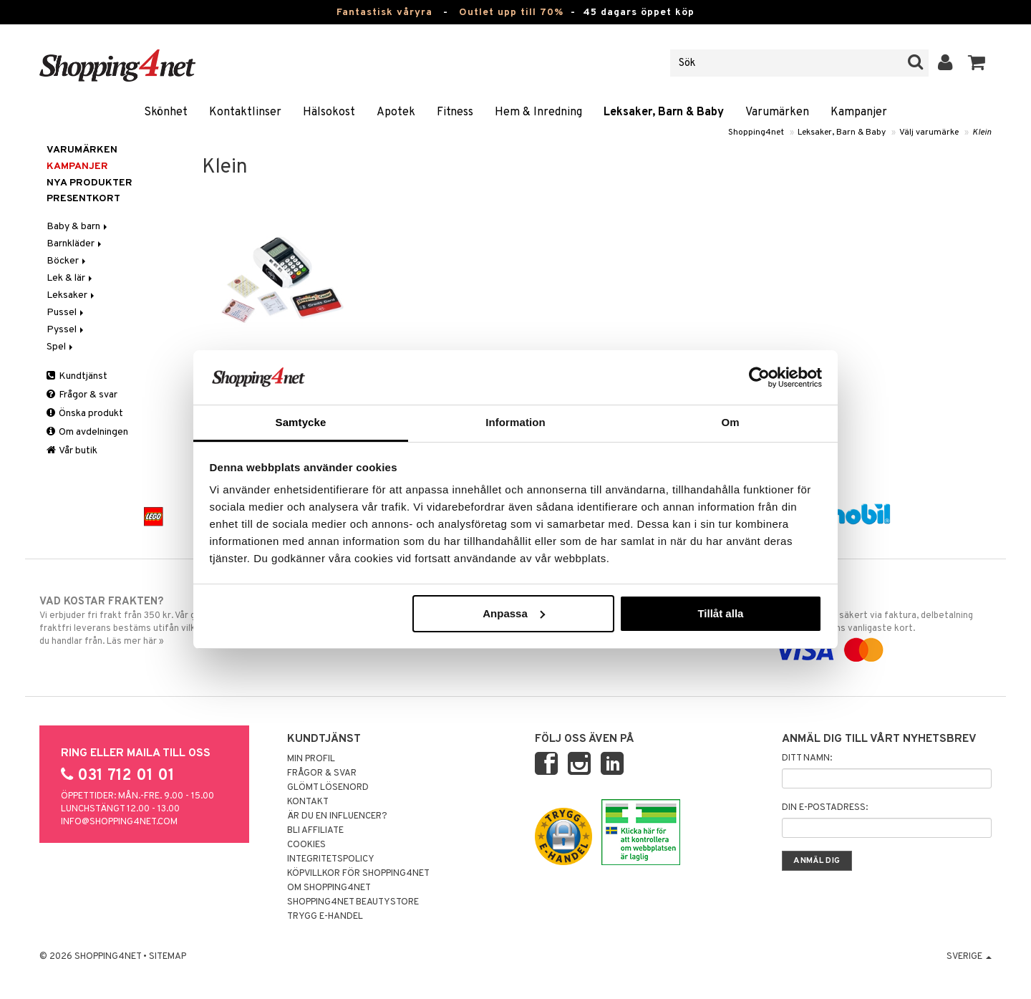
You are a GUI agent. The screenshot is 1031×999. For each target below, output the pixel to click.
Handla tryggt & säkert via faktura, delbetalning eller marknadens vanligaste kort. (882, 625)
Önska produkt (85, 413)
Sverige (969, 956)
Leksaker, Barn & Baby (664, 112)
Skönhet (166, 112)
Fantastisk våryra (384, 12)
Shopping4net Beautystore (353, 902)
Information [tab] (515, 422)
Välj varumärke (929, 132)
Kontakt (308, 802)
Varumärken (777, 112)
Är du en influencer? (337, 816)
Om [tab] (730, 422)
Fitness (455, 112)
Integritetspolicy (330, 859)
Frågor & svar (82, 395)
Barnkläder (75, 244)
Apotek (396, 112)
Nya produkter (89, 183)
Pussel (66, 313)
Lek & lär (71, 278)
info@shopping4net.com (119, 822)
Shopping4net (756, 132)
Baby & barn (78, 227)
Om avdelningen (87, 432)
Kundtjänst (77, 376)
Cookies (306, 845)
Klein (982, 132)
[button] (977, 63)
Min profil (311, 759)
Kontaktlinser (245, 112)
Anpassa (514, 613)
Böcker (67, 261)
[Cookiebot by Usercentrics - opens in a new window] (759, 377)
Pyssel (66, 330)
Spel (61, 347)
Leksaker (72, 295)
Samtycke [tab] (301, 422)
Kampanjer (859, 112)
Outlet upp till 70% (511, 12)
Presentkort (83, 199)
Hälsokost (329, 112)
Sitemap (167, 956)
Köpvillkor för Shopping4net (358, 873)
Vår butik (72, 451)
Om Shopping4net (329, 888)
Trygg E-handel (325, 916)
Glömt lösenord (328, 787)
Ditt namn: (807, 758)
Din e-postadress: (825, 808)
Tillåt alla (720, 613)
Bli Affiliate (315, 830)
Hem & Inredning (538, 112)
